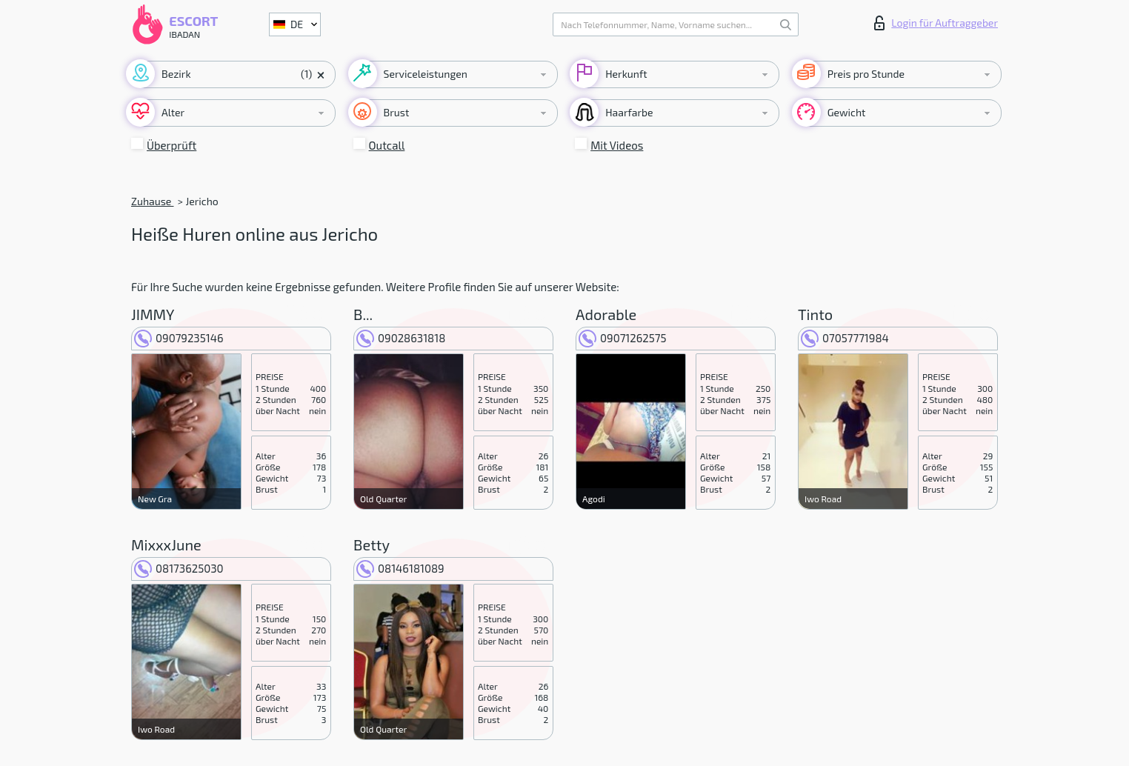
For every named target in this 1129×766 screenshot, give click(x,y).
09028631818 (400, 337)
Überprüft (171, 145)
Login (936, 23)
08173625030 (179, 568)
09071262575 (623, 337)
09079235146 (179, 337)
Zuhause (152, 201)
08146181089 (400, 568)
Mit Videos (616, 145)
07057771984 (845, 337)
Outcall (387, 145)
